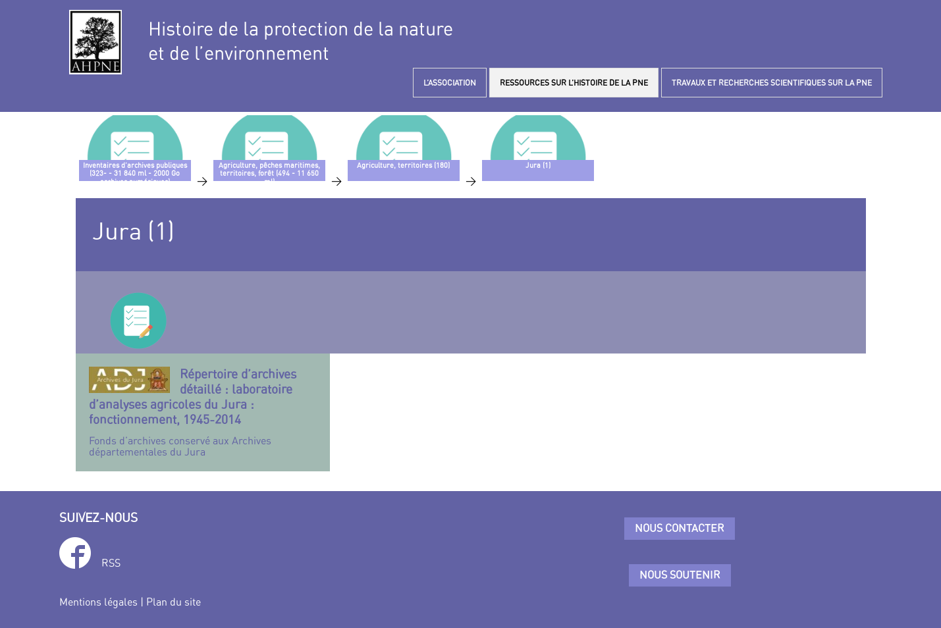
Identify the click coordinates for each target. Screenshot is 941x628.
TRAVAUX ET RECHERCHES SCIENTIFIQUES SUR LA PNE (772, 83)
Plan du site (173, 601)
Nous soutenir (679, 574)
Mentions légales (98, 601)
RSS (111, 562)
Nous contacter (679, 528)
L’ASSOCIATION (449, 83)
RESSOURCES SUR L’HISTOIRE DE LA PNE (574, 83)
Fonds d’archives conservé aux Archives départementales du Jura (203, 412)
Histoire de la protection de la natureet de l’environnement (300, 41)
